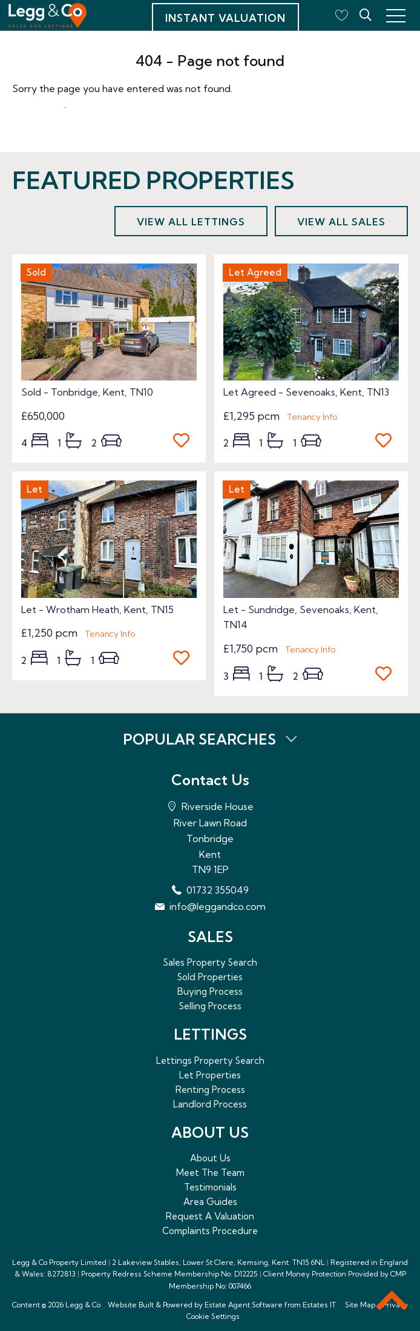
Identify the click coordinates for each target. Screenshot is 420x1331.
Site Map (360, 1304)
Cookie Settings (213, 1316)
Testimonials (210, 1187)
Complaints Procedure (210, 1230)
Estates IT (319, 1304)
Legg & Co (82, 1304)
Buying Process (210, 991)
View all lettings (191, 222)
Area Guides (210, 1201)
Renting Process (210, 1089)
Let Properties (210, 1075)
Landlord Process (210, 1104)
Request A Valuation (210, 1216)
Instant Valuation (225, 18)
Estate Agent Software (244, 1304)
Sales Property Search (210, 962)
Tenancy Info (312, 416)
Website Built (131, 1304)
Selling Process (210, 1006)
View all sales (341, 222)
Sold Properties (210, 977)
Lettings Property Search (210, 1060)
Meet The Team (210, 1172)
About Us (210, 1158)
